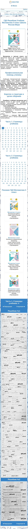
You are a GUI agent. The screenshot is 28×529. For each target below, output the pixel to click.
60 (19, 138)
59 (16, 138)
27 (11, 132)
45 (11, 136)
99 (25, 146)
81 (2, 144)
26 (8, 132)
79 (22, 142)
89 (25, 144)
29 (16, 132)
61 (22, 138)
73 (5, 142)
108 (10, 151)
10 (16, 128)
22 (22, 130)
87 (19, 144)
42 (2, 136)
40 (22, 134)
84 (11, 144)
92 (5, 146)
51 (22, 170)
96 (16, 146)
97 (19, 146)
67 (14, 140)
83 (8, 144)
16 (8, 130)
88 (22, 144)
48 (19, 136)
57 (11, 138)
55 (8, 138)
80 (25, 142)
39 (19, 134)
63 (2, 140)
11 (19, 128)
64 (5, 140)
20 (16, 130)
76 (14, 142)
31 (22, 132)
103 (14, 149)
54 (5, 138)
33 (2, 134)
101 (7, 149)
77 (16, 142)
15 (5, 130)
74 (8, 142)
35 (8, 134)
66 (11, 140)
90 (2, 146)
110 (18, 151)
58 (14, 138)
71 (25, 140)
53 (2, 138)
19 (14, 130)
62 (25, 138)
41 (25, 134)
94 (11, 146)
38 (16, 134)
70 (22, 140)
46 (14, 136)
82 (5, 144)
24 (2, 132)
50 (19, 170)
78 (19, 142)
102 (10, 149)
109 (14, 151)
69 (19, 140)
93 (8, 146)
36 (11, 134)
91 (2, 181)
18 (11, 130)
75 (11, 142)
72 (2, 142)
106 (24, 149)
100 (4, 149)
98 (22, 146)
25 (5, 132)
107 (7, 151)
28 (14, 132)
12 (22, 128)
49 (22, 136)
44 (8, 136)
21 (19, 130)
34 (5, 134)
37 (14, 134)
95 (14, 146)
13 (24, 128)
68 (16, 140)
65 (8, 140)
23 (25, 130)
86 (16, 144)
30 (19, 132)
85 (14, 144)
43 (5, 136)
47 (16, 136)
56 (11, 172)
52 (25, 136)
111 (21, 151)
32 (25, 132)
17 (11, 164)
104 (18, 149)
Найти (25, 9)
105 (21, 149)
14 (2, 130)
